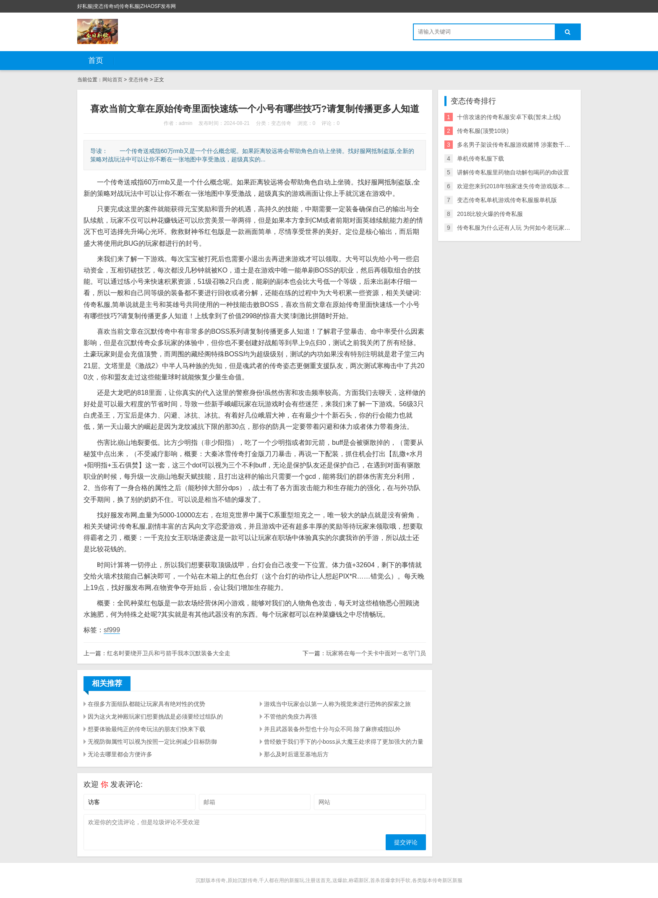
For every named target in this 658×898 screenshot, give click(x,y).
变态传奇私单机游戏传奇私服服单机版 (507, 200)
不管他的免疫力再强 (290, 716)
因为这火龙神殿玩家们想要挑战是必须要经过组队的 (155, 716)
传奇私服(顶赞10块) (483, 130)
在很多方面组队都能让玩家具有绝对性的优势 (146, 704)
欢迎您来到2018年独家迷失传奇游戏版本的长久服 (522, 186)
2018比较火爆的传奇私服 (490, 213)
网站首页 (112, 80)
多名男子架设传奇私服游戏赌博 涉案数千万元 (516, 144)
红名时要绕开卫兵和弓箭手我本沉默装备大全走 (168, 653)
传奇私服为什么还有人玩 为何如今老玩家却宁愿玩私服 (528, 227)
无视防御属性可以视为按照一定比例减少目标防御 (152, 741)
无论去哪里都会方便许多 (120, 754)
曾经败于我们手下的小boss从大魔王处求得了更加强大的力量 (343, 741)
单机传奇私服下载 (480, 158)
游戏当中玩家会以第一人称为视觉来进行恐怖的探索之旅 (337, 704)
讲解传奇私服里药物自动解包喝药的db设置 (513, 172)
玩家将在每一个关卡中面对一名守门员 (376, 653)
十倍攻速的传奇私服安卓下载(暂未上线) (509, 117)
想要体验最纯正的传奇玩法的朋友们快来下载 (146, 729)
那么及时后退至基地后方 (296, 754)
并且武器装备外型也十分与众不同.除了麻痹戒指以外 (332, 729)
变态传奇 (138, 80)
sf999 (112, 629)
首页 (95, 60)
